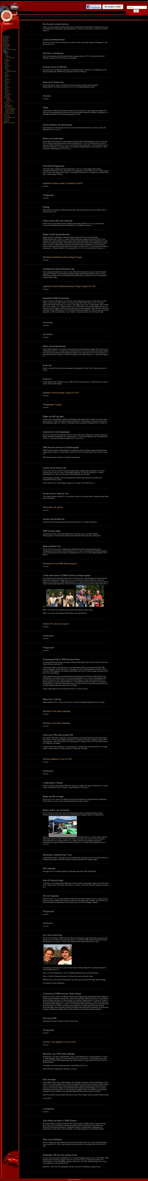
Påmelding (5, 38)
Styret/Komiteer (7, 37)
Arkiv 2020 (6, 116)
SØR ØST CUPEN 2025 (9, 122)
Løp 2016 (7, 95)
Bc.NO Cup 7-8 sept (10, 112)
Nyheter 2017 (8, 105)
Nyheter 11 (8, 75)
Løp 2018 (8, 99)
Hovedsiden (6, 36)
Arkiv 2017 (6, 102)
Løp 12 (6, 78)
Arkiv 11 (6, 72)
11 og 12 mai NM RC (10, 109)
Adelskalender (6, 44)
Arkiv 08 (6, 59)
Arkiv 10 (6, 67)
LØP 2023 (6, 121)
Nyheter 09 (8, 65)
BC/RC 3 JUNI (10, 101)
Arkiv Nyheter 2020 (10, 117)
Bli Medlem (6, 46)
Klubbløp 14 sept (9, 113)
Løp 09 (6, 64)
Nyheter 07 (8, 56)
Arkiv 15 (6, 89)
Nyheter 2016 (8, 94)
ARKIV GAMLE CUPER (9, 49)
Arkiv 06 (6, 52)
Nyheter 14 (8, 87)
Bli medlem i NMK (113, 7)
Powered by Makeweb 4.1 (74, 1179)
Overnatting (6, 48)
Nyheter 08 (8, 60)
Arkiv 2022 (6, 120)
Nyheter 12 (8, 79)
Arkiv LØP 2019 (8, 106)
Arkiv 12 (6, 76)
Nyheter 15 (8, 90)
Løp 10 (6, 68)
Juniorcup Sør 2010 (11, 71)
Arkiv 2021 (6, 118)
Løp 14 (6, 86)
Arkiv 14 (6, 84)
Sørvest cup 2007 (10, 57)
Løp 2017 (7, 103)
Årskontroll (5, 41)
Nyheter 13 (8, 82)
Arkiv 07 (6, 53)
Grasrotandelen (6, 45)
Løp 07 (6, 55)
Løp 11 (6, 74)
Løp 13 (6, 83)
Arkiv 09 (6, 63)
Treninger (5, 42)
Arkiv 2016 (6, 93)
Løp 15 (6, 91)
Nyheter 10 (8, 70)
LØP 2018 (7, 98)
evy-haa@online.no (64, 452)
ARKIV (5, 51)
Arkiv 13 (6, 80)
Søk (136, 11)
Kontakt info (6, 40)
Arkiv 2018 (6, 97)
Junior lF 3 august (9, 110)
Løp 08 (6, 61)
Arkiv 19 (6, 114)
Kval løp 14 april (9, 108)
